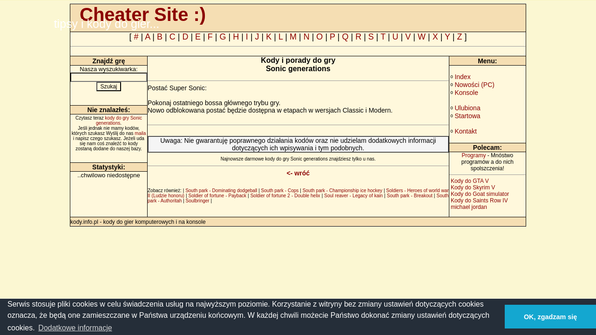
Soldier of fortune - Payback (217, 195)
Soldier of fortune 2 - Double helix (285, 195)
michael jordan (469, 207)
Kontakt (465, 131)
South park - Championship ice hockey (342, 190)
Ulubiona (467, 108)
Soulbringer (198, 200)
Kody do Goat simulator (480, 194)
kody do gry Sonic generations (119, 120)
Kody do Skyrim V (473, 187)
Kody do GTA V (470, 181)
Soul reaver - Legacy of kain (353, 195)
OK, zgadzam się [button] (550, 317)
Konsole (466, 92)
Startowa (467, 116)
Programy (473, 155)
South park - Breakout (410, 195)
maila (140, 133)
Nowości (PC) (474, 84)
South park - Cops (280, 190)
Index (462, 76)
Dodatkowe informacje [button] (75, 328)
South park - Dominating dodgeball (221, 190)
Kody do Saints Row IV (479, 200)
